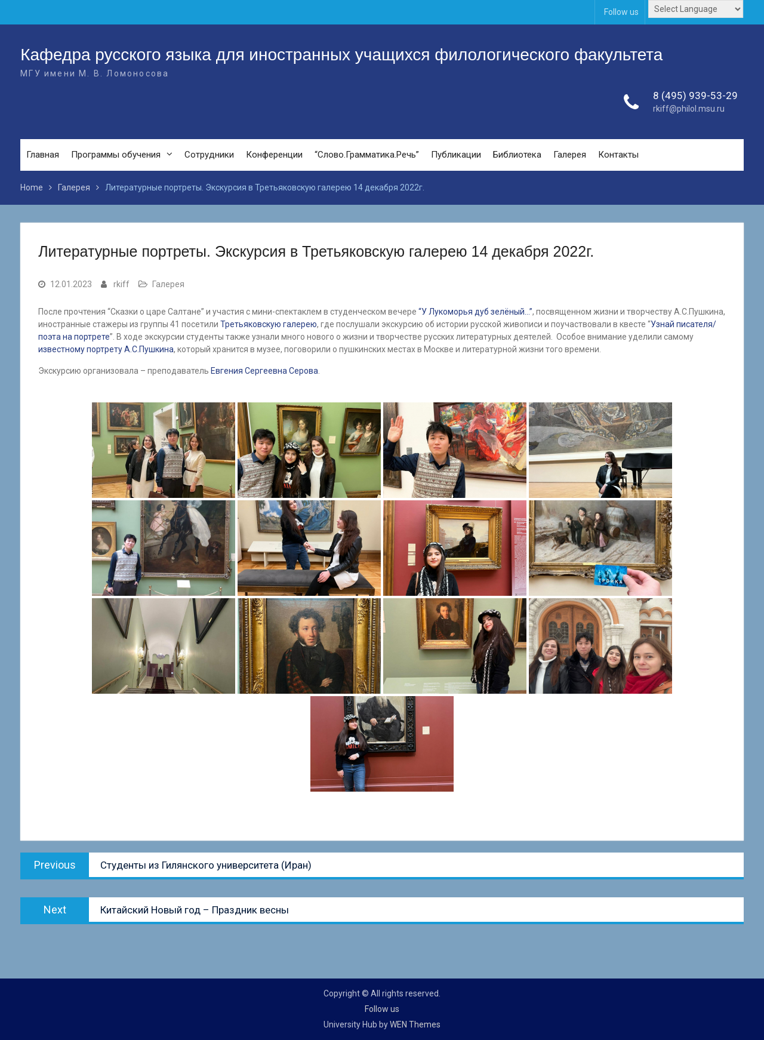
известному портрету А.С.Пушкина (106, 349)
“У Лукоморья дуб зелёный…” (475, 311)
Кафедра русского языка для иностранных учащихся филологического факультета (341, 54)
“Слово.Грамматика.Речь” (367, 155)
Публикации (456, 155)
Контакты (618, 155)
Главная (42, 155)
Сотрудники (209, 155)
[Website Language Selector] (695, 9)
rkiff (121, 284)
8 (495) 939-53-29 (695, 95)
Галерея (569, 155)
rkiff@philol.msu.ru (689, 109)
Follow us (621, 12)
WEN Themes (415, 1024)
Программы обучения (116, 155)
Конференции (274, 155)
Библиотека (517, 155)
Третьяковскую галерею (268, 324)
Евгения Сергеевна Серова (263, 371)
